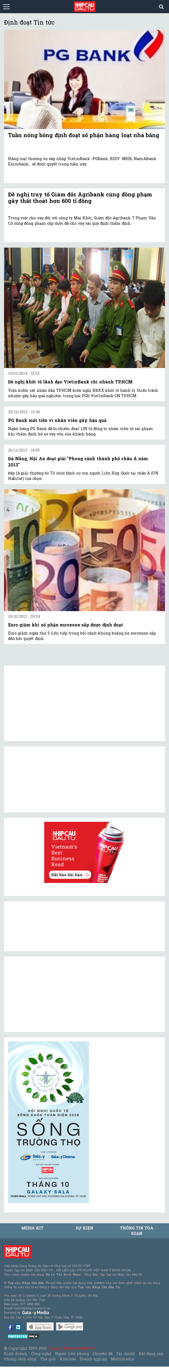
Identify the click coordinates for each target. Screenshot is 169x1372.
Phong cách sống (20, 1358)
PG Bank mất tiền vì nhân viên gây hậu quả (57, 420)
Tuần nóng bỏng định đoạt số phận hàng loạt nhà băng (83, 134)
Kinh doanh (15, 1353)
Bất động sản (151, 1353)
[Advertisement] (48, 994)
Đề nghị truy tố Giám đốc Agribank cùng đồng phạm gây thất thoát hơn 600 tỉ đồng (80, 197)
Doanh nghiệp (93, 1358)
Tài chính (125, 1353)
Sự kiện (84, 1228)
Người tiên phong (72, 1353)
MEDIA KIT (32, 1228)
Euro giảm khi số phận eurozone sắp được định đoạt (65, 625)
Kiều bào (68, 1358)
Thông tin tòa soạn (136, 1230)
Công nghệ (41, 1353)
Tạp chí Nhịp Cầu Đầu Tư (71, 1348)
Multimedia (122, 1358)
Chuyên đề (102, 1353)
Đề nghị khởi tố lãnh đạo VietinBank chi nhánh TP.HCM (70, 381)
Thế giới (48, 1358)
